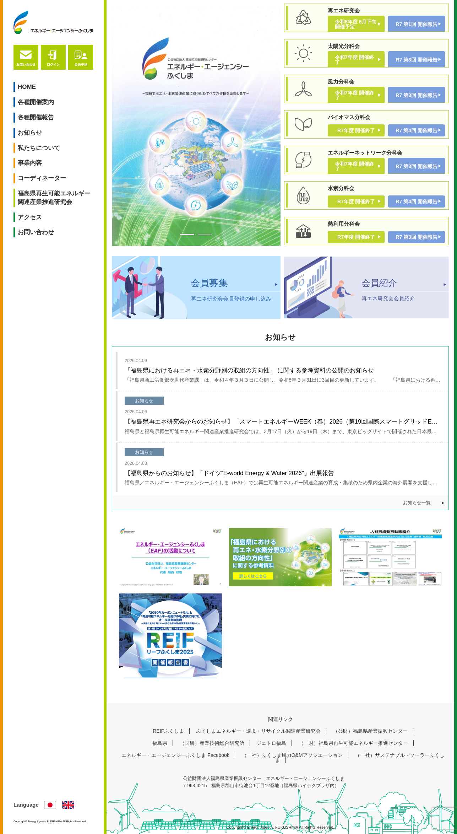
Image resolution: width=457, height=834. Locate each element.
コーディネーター (42, 178)
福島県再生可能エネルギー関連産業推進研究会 (54, 197)
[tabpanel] (196, 126)
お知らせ (30, 132)
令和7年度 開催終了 (354, 59)
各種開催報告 (36, 117)
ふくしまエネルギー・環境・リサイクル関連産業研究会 (258, 731)
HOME (27, 87)
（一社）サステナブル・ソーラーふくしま (360, 757)
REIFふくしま (168, 731)
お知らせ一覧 (417, 503)
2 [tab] (205, 234)
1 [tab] (187, 234)
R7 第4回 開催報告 (416, 130)
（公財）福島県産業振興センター (370, 731)
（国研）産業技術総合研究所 (212, 743)
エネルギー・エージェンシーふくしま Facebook (175, 755)
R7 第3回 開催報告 (416, 60)
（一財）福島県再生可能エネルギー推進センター (353, 743)
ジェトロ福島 (271, 743)
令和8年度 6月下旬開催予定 (355, 24)
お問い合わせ (36, 232)
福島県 (159, 743)
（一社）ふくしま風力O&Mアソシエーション (292, 755)
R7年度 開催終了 (356, 130)
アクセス (30, 217)
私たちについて (39, 148)
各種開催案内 (36, 102)
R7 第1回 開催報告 (416, 24)
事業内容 (30, 163)
